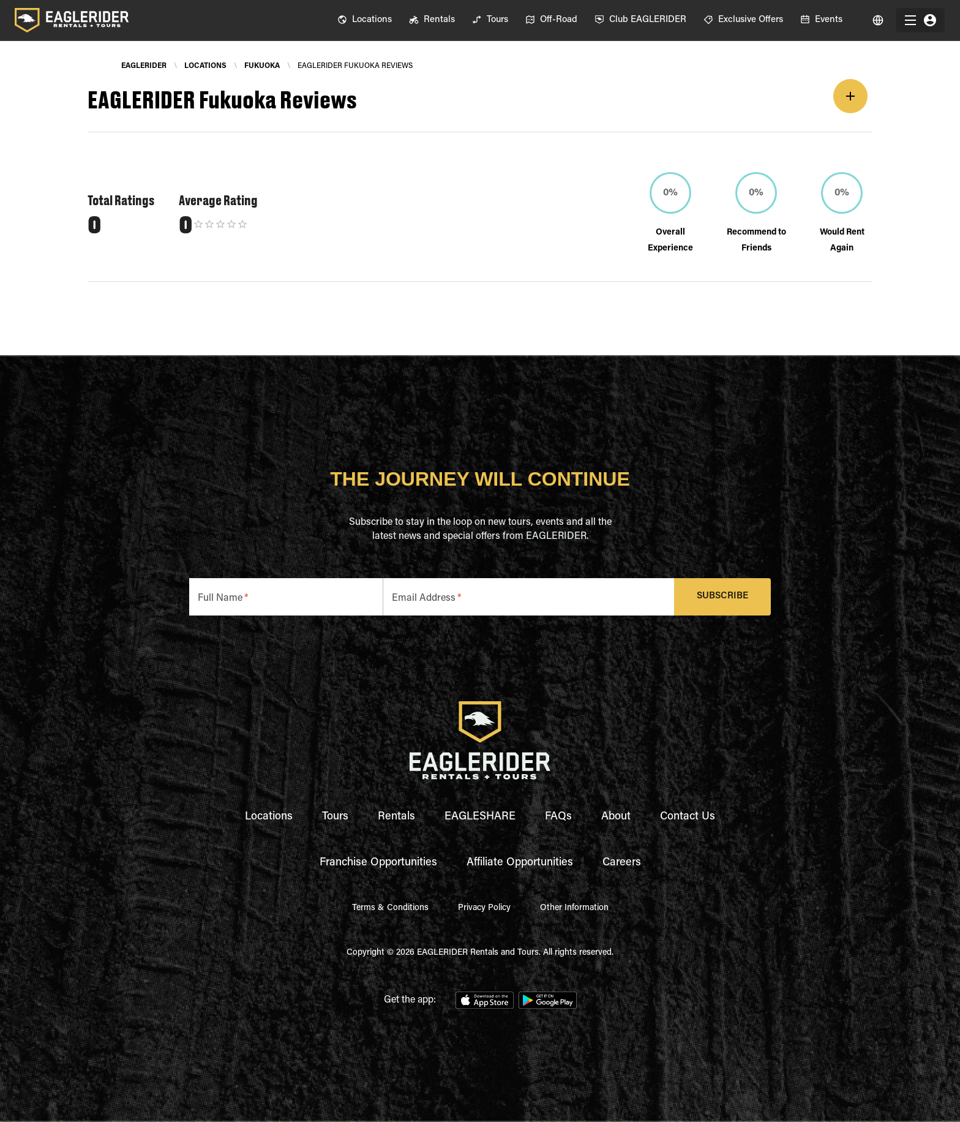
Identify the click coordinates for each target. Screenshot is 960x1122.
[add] (850, 96)
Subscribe (722, 597)
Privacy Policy (484, 908)
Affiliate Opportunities (520, 862)
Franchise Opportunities (378, 862)
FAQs (558, 817)
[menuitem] (364, 20)
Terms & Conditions (390, 908)
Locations (269, 817)
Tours (335, 817)
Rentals (396, 817)
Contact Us (687, 817)
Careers (621, 862)
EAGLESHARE (480, 817)
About (616, 817)
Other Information (574, 908)
